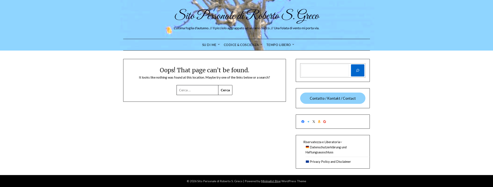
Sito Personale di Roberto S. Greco (246, 16)
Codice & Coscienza (241, 45)
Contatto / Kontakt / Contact (333, 98)
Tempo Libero (278, 45)
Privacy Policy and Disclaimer (328, 161)
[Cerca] (357, 70)
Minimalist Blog (271, 181)
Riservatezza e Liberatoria (321, 142)
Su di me (209, 45)
